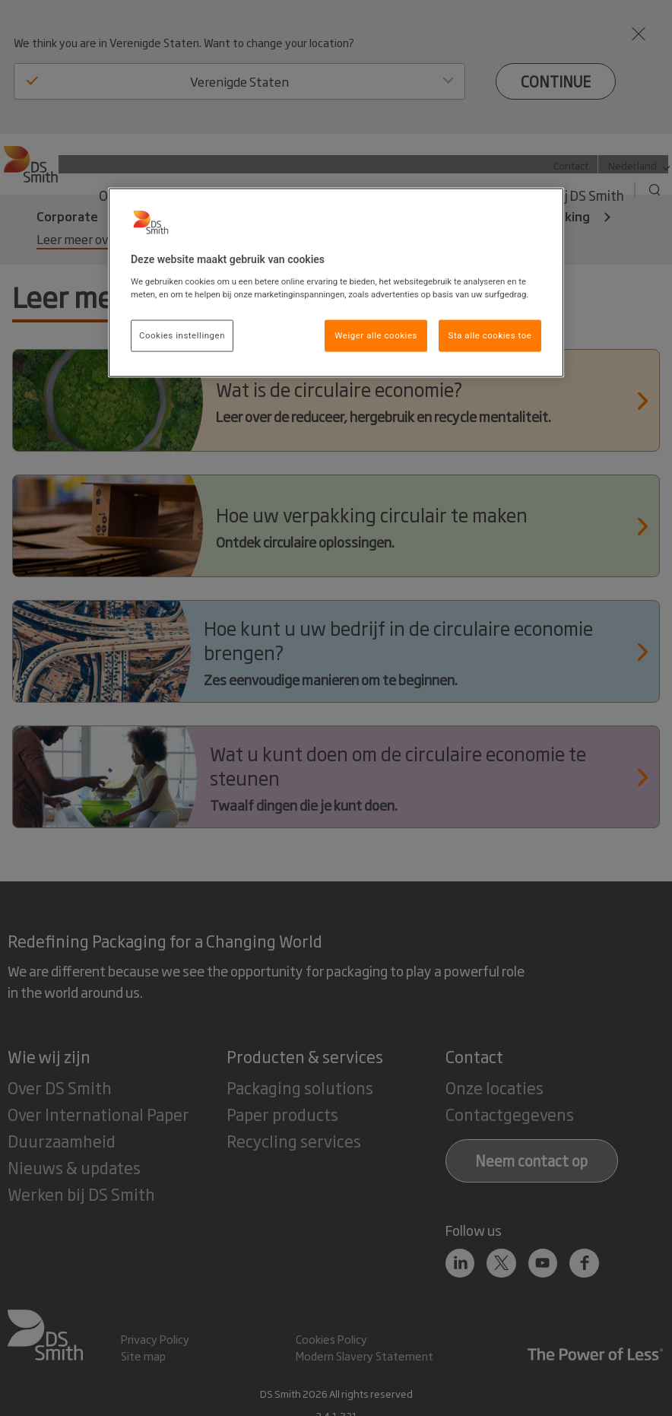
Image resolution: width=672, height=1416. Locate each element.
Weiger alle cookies (375, 335)
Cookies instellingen (182, 335)
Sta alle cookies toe (490, 335)
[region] (336, 283)
